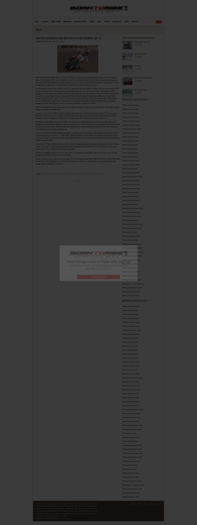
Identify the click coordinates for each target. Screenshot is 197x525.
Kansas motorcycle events (130, 157)
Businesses (116, 21)
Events (92, 21)
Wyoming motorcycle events (130, 295)
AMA (43, 174)
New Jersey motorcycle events (131, 212)
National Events (80, 21)
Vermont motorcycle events (130, 272)
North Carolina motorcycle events (132, 224)
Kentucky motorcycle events (130, 161)
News (99, 21)
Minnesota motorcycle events (131, 184)
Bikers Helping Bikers (140, 90)
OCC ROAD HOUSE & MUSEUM (143, 78)
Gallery (145, 504)
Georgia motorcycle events (130, 141)
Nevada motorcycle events (130, 204)
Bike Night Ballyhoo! (140, 54)
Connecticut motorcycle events (131, 129)
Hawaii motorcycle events (130, 145)
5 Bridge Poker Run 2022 (142, 42)
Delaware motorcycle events (130, 133)
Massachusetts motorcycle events (132, 176)
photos (107, 21)
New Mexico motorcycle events (131, 216)
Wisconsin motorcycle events (131, 292)
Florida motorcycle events (130, 137)
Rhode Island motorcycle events (132, 248)
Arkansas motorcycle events (130, 117)
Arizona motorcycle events (130, 113)
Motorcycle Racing (97, 174)
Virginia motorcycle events (130, 276)
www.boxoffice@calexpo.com (104, 152)
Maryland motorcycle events (130, 172)
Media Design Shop (64, 518)
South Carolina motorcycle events (132, 252)
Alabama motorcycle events (130, 105)
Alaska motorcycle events (130, 109)
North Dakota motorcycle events (132, 228)
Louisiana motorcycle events (131, 165)
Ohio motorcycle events (129, 232)
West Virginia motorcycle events (132, 288)
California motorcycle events (131, 121)
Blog (139, 504)
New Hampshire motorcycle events (132, 208)
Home (36, 21)
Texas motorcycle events (129, 264)
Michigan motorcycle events (130, 180)
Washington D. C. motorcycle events (133, 284)
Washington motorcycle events (131, 280)
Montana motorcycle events (130, 196)
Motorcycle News (85, 174)
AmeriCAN (137, 66)
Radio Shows (56, 21)
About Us (133, 504)
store (126, 21)
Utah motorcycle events (129, 268)
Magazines (68, 21)
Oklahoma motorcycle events (131, 236)
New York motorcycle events (130, 220)
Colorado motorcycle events (130, 125)
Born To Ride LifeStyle (61, 174)
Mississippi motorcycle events (131, 188)
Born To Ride (60, 41)
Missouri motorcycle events (130, 192)
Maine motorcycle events (129, 168)
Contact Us (158, 504)
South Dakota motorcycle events (132, 256)
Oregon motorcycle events (130, 240)
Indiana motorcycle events (130, 153)
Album (151, 504)
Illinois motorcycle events (130, 149)
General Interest (74, 174)
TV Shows (44, 21)
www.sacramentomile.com (67, 152)
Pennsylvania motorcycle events (132, 244)
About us (135, 21)
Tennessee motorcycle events (131, 260)
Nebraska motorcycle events (130, 200)
